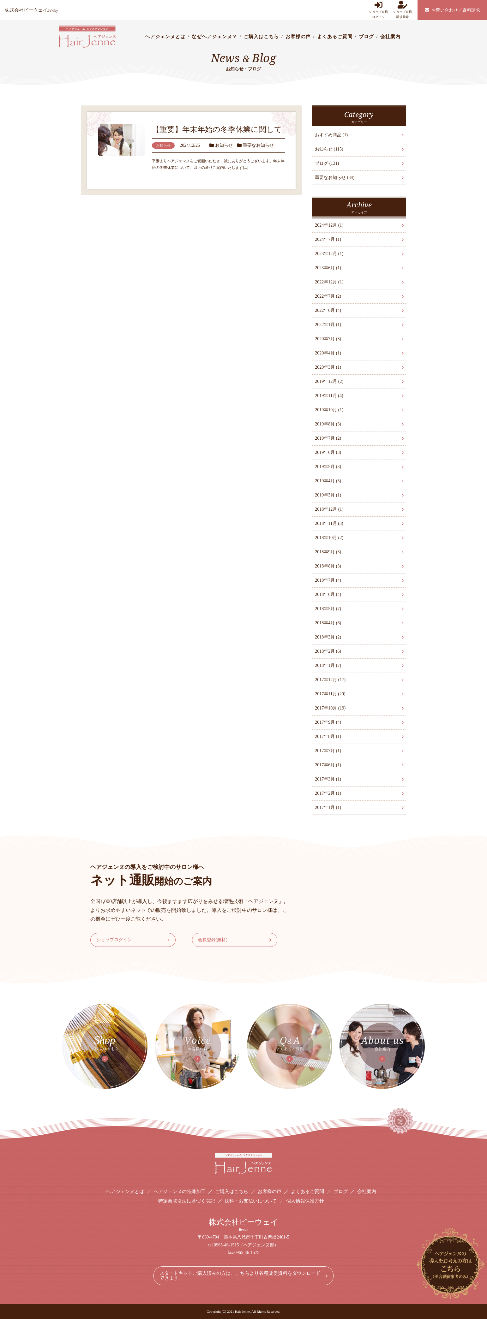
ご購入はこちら (261, 36)
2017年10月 (330, 708)
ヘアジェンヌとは (165, 36)
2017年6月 (328, 765)
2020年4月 (328, 353)
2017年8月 (328, 736)
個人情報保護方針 (305, 1200)
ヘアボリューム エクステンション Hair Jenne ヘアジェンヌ (87, 37)
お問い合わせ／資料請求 (452, 10)
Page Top (409, 1127)
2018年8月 (328, 566)
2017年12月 (330, 679)
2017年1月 (328, 807)
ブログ (366, 36)
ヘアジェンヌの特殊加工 (179, 1191)
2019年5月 (328, 466)
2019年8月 (328, 424)
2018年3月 (328, 637)
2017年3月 (328, 779)
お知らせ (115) (329, 149)
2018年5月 (328, 608)
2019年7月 (328, 438)
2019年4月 (328, 480)
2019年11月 (329, 395)
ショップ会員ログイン (378, 10)
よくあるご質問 (334, 36)
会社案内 (390, 36)
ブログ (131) (327, 163)
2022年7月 (328, 296)
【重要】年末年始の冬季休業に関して (217, 129)
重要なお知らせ (258, 145)
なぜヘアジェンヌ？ (214, 36)
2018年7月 (328, 580)
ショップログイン (114, 939)
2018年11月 (329, 523)
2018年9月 (328, 552)
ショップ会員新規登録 (402, 10)
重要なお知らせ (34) (334, 177)
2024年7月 (328, 239)
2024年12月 (329, 225)
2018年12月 (329, 509)
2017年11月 (330, 694)
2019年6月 (328, 452)
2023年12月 (329, 253)
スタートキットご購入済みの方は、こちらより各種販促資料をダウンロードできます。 (240, 1275)
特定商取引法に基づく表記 (186, 1200)
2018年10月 (329, 537)
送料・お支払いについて (251, 1200)
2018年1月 (328, 665)
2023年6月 (328, 267)
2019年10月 (329, 409)
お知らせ (224, 145)
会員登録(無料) (212, 939)
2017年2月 (328, 793)
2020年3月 (328, 367)
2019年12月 (329, 381)
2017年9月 (328, 722)
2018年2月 (328, 651)
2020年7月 (328, 338)
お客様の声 (298, 36)
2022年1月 (328, 324)
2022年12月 (329, 282)
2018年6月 (328, 594)
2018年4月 (328, 623)
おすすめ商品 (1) (331, 135)
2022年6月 (328, 310)
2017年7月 (328, 750)
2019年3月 (328, 495)
